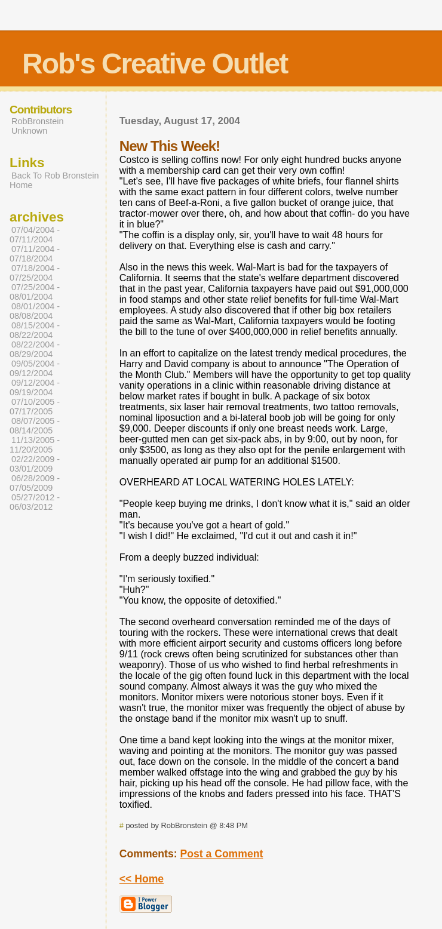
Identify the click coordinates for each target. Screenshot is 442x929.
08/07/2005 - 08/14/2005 (35, 425)
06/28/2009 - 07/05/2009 (35, 483)
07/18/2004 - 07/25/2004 (35, 272)
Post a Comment (221, 854)
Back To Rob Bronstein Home (54, 180)
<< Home (141, 879)
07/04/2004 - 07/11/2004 (35, 234)
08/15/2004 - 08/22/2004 (35, 330)
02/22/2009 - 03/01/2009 (35, 463)
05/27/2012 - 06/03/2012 (35, 502)
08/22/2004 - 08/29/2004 (35, 349)
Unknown (29, 131)
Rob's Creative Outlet (154, 63)
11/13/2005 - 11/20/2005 (35, 444)
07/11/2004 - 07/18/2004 (35, 253)
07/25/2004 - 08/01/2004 (35, 292)
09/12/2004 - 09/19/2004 (35, 387)
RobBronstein (37, 121)
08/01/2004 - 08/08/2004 (35, 311)
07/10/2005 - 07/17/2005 (35, 406)
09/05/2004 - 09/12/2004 (35, 368)
